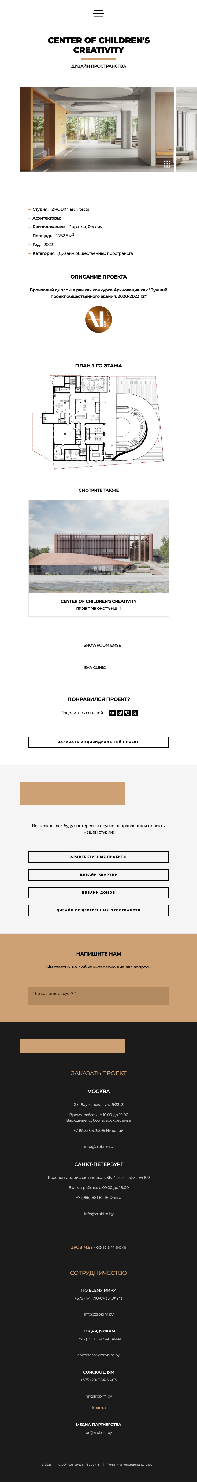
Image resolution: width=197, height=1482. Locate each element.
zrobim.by (82, 1247)
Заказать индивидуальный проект (98, 742)
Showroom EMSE (102, 645)
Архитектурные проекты (98, 857)
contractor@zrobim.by (98, 1355)
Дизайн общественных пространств (98, 910)
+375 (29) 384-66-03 (98, 1380)
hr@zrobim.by (99, 1396)
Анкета (98, 1408)
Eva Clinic (95, 668)
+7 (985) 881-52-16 (92, 1197)
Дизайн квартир (98, 875)
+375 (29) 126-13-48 (93, 1339)
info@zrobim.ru (98, 1146)
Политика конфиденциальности (131, 1465)
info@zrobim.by (98, 1214)
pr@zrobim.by (99, 1432)
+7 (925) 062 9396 (89, 1130)
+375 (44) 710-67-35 (92, 1298)
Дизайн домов (98, 892)
